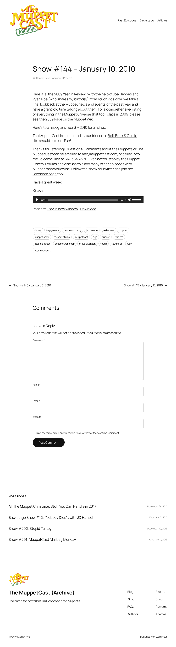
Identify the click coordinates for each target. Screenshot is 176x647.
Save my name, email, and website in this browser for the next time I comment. (77, 433)
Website (37, 416)
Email (36, 400)
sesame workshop (65, 243)
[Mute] (129, 199)
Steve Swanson (52, 78)
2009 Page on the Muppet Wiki (69, 119)
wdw (129, 243)
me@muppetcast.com (99, 154)
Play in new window (62, 208)
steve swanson (87, 243)
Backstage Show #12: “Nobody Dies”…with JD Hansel (51, 517)
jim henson (92, 230)
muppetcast (81, 237)
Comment (39, 340)
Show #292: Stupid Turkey (30, 528)
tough (103, 243)
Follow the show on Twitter (92, 168)
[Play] (37, 199)
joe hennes (108, 230)
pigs (95, 237)
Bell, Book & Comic (122, 135)
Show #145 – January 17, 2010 (143, 285)
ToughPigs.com (110, 99)
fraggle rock (52, 230)
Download (88, 208)
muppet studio (62, 237)
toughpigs (117, 243)
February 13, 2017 (158, 517)
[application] (88, 199)
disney (38, 230)
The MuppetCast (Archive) (42, 592)
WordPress (161, 636)
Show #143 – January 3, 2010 (32, 285)
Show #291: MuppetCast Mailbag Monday (42, 539)
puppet (106, 237)
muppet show (42, 237)
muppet (123, 230)
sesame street (42, 243)
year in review (42, 250)
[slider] (83, 200)
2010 (83, 127)
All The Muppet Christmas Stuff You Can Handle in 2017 (52, 506)
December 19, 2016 (157, 528)
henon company (72, 230)
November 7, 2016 (158, 539)
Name (36, 384)
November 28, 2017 (157, 506)
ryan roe (118, 237)
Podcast (67, 78)
